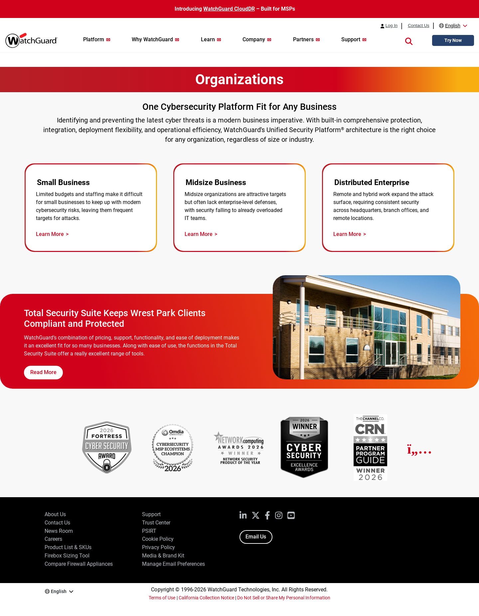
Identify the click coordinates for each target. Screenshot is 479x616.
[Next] (419, 449)
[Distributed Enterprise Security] (388, 207)
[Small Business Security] (91, 207)
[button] (408, 41)
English (452, 25)
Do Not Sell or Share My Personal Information (283, 597)
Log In (392, 26)
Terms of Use (162, 597)
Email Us (255, 536)
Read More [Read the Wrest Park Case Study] (43, 372)
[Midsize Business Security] (239, 207)
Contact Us (418, 26)
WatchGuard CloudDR (228, 9)
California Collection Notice (206, 597)
